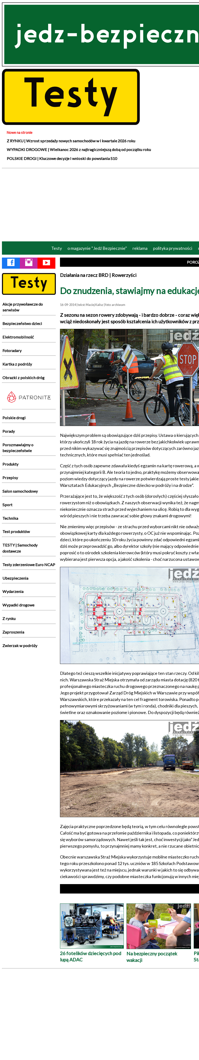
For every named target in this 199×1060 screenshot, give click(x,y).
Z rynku (8, 618)
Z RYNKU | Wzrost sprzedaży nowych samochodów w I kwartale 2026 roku (71, 140)
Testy (56, 248)
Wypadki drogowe (18, 605)
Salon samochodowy (20, 491)
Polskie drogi (14, 417)
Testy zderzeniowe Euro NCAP (28, 564)
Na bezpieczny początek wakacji (158, 953)
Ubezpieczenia (15, 578)
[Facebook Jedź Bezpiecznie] (11, 263)
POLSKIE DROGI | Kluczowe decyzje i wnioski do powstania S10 (62, 158)
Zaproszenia (13, 632)
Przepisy (10, 477)
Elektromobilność (18, 337)
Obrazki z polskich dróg (23, 377)
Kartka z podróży (17, 364)
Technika (10, 518)
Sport (7, 504)
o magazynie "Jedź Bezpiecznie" (97, 248)
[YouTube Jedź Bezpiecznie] (46, 263)
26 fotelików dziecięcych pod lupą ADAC (92, 953)
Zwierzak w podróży (19, 645)
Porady (8, 431)
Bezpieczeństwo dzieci (22, 323)
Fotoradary (12, 350)
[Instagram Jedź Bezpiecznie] (29, 263)
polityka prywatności (172, 248)
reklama (140, 248)
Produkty (10, 464)
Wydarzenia (12, 591)
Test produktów (16, 531)
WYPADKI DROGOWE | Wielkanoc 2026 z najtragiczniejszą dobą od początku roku (79, 149)
